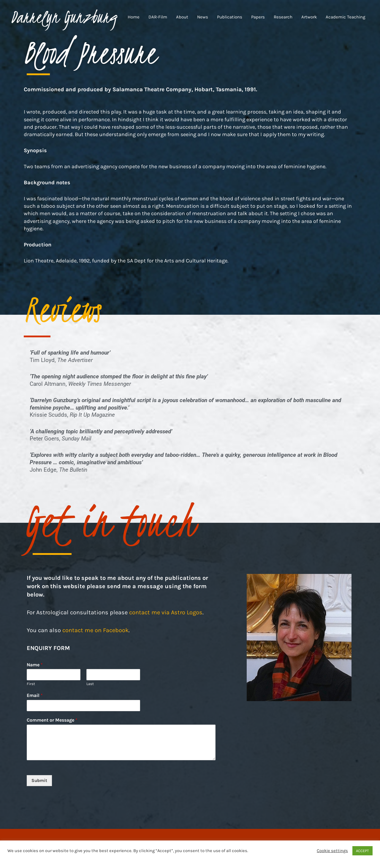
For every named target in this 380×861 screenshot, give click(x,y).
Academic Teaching (345, 17)
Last (90, 683)
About (182, 17)
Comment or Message (52, 720)
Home (134, 17)
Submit (39, 780)
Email (35, 695)
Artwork (309, 17)
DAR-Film (157, 17)
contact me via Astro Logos (165, 612)
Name (35, 665)
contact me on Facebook (95, 630)
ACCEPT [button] (362, 851)
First (31, 683)
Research (283, 17)
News (202, 17)
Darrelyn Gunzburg (63, 17)
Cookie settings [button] (332, 850)
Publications (229, 17)
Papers (258, 17)
